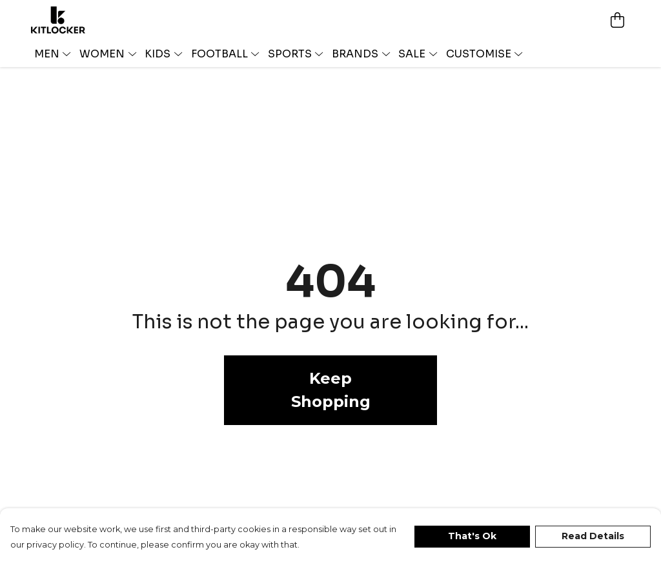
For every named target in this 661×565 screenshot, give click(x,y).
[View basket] (617, 20)
